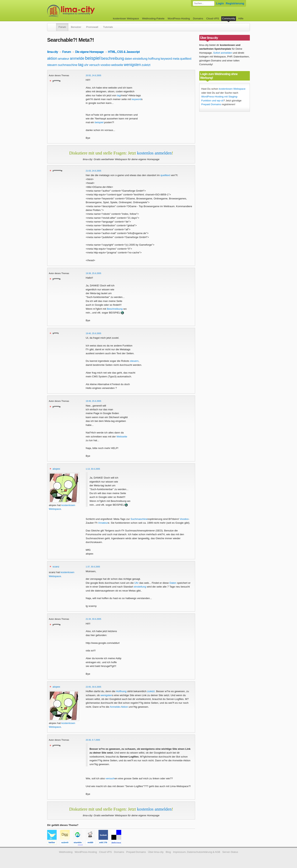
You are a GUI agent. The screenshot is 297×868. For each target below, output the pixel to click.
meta (176, 58)
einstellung (140, 58)
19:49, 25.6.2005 (93, 401)
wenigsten (132, 65)
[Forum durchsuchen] (203, 3)
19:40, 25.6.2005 (93, 333)
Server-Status (230, 852)
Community (228, 18)
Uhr (136, 582)
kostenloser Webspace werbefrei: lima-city (85, 11)
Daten (173, 582)
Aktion (124, 706)
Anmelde (115, 706)
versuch (94, 65)
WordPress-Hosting (179, 18)
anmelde (77, 58)
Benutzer (76, 27)
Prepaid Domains (211, 104)
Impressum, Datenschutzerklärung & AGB (196, 852)
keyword (166, 58)
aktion (52, 58)
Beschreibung (115, 308)
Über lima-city (155, 852)
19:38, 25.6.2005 (93, 273)
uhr (86, 65)
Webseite (121, 436)
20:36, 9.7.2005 (93, 740)
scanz (56, 566)
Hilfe (240, 18)
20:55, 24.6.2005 (93, 75)
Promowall (92, 27)
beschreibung (112, 58)
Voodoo (184, 519)
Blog (168, 852)
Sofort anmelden (222, 52)
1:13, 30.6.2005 (93, 469)
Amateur (103, 522)
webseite (117, 65)
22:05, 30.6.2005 (93, 687)
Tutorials (108, 27)
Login (220, 3)
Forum (62, 27)
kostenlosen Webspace (232, 88)
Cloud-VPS (212, 18)
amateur (63, 58)
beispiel (92, 58)
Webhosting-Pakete (153, 18)
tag (80, 65)
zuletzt (146, 65)
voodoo (106, 65)
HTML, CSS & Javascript (124, 51)
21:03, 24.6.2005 (93, 171)
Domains (198, 18)
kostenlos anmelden (154, 152)
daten (128, 58)
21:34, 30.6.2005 (93, 619)
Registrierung (235, 3)
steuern (52, 65)
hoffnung (154, 58)
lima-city (52, 51)
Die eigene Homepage (89, 51)
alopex (56, 468)
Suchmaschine (139, 519)
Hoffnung (121, 691)
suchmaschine (67, 65)
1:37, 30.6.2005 (93, 567)
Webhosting (66, 852)
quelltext (185, 58)
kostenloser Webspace (126, 18)
